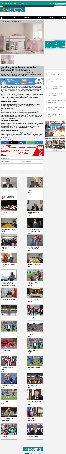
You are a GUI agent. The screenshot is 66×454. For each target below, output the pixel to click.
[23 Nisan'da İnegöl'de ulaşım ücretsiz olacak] (55, 94)
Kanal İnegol (11, 140)
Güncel (13, 18)
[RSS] (53, 3)
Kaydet (22, 172)
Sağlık (63, 18)
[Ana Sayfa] (2, 17)
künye (17, 5)
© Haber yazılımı (33, 453)
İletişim (12, 5)
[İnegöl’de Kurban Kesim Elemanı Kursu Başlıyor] (55, 101)
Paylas (5, 143)
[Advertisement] (55, 59)
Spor (51, 18)
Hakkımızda (6, 5)
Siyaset (39, 18)
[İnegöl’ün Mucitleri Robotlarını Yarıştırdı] (55, 80)
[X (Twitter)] (50, 3)
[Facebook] (48, 3)
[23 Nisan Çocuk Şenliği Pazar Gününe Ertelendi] (55, 87)
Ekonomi (26, 18)
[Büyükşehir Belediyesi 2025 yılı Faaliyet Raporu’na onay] (55, 108)
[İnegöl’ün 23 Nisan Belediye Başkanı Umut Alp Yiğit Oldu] (55, 73)
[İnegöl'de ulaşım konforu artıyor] (55, 115)
